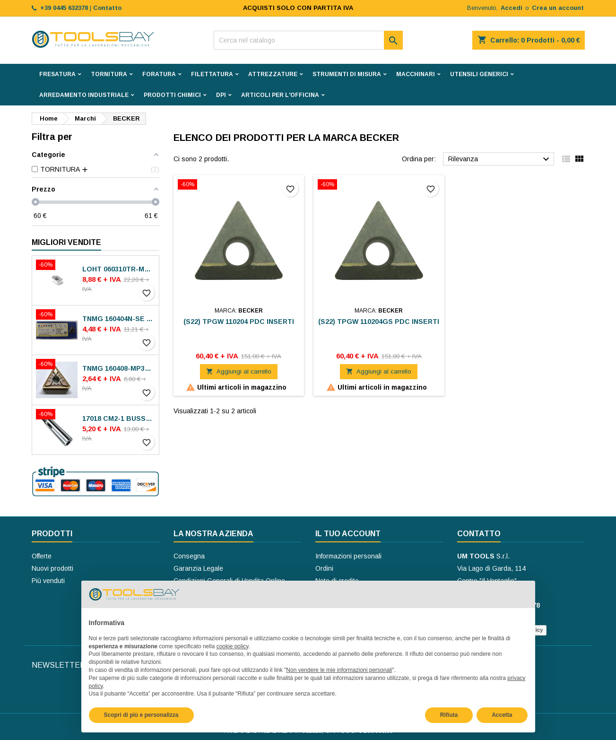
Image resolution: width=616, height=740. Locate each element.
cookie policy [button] (233, 646)
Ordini (324, 568)
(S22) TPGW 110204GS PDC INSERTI (378, 321)
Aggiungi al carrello (238, 371)
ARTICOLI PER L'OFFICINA (280, 95)
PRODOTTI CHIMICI (172, 95)
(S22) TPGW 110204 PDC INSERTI (238, 321)
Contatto (479, 534)
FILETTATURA (212, 74)
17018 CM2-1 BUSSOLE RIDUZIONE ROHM (118, 418)
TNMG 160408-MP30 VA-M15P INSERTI (118, 368)
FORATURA (159, 74)
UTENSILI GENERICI (479, 74)
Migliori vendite (66, 242)
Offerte (42, 556)
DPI (221, 95)
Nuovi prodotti (52, 568)
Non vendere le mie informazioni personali (339, 670)
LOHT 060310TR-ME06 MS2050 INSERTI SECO (118, 269)
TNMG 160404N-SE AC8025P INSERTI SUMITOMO (118, 318)
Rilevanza (500, 159)
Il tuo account (348, 534)
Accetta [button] (502, 715)
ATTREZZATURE (272, 74)
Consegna (189, 556)
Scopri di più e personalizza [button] (141, 715)
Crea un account (558, 7)
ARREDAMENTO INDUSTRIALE (84, 95)
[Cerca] (308, 40)
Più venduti (48, 580)
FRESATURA (57, 74)
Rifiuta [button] (449, 715)
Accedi (511, 7)
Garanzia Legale (198, 568)
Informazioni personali (348, 556)
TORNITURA (109, 74)
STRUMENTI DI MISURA (346, 74)
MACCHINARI (415, 74)
